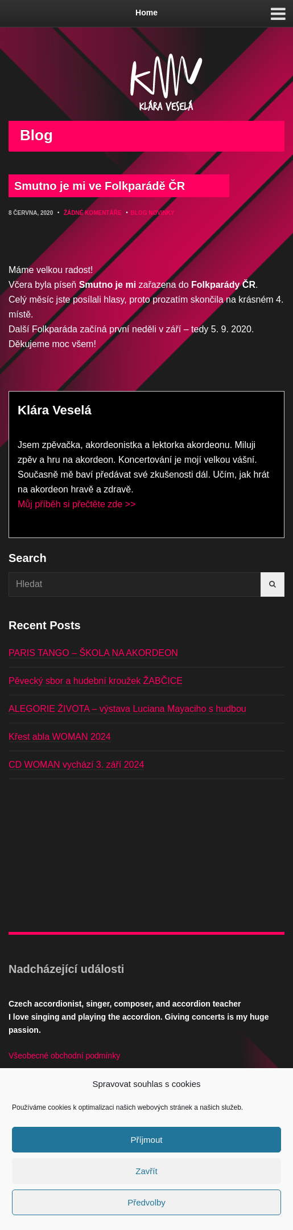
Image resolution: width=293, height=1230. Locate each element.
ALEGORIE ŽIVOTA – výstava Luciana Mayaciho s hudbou (127, 709)
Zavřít (146, 1171)
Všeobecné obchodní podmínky (64, 1055)
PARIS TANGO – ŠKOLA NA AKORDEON (93, 653)
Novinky (161, 213)
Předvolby (146, 1202)
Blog (139, 213)
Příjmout (147, 1140)
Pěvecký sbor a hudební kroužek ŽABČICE (96, 681)
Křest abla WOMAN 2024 (60, 737)
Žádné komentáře (93, 213)
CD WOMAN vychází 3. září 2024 (76, 764)
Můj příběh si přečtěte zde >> (76, 504)
